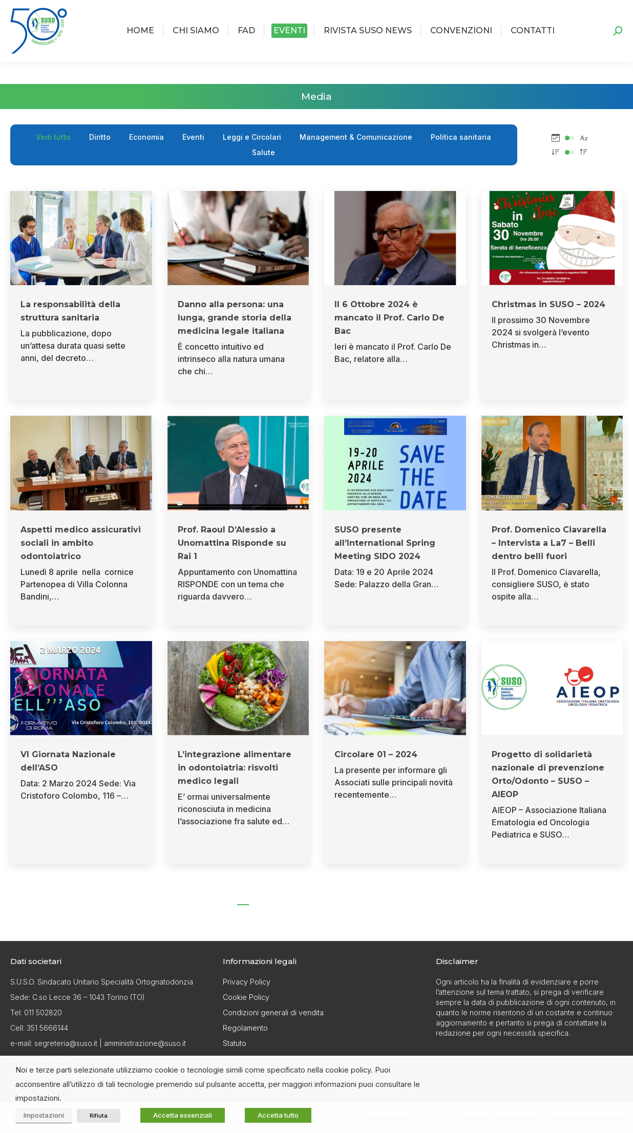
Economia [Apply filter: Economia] (146, 137)
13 (364, 896)
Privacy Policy (246, 981)
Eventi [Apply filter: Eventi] (193, 137)
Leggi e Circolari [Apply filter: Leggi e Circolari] (252, 137)
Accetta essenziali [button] (182, 1115)
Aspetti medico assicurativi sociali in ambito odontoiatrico (80, 543)
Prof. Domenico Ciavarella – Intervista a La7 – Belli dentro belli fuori (549, 543)
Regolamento (245, 1027)
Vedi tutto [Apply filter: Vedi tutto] (53, 137)
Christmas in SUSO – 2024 (548, 304)
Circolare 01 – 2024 (375, 754)
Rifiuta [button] (99, 1115)
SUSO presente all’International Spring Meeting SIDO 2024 (384, 543)
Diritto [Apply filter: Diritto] (100, 137)
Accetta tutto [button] (278, 1115)
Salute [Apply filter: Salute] (263, 152)
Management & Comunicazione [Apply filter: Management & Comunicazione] (356, 137)
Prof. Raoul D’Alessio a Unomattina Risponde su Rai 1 (232, 543)
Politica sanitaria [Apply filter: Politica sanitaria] (461, 137)
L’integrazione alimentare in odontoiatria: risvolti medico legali (234, 768)
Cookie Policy (246, 997)
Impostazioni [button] (44, 1115)
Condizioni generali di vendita (273, 1012)
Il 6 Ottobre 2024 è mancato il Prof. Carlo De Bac (389, 318)
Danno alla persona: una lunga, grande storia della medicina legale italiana (234, 318)
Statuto (234, 1043)
